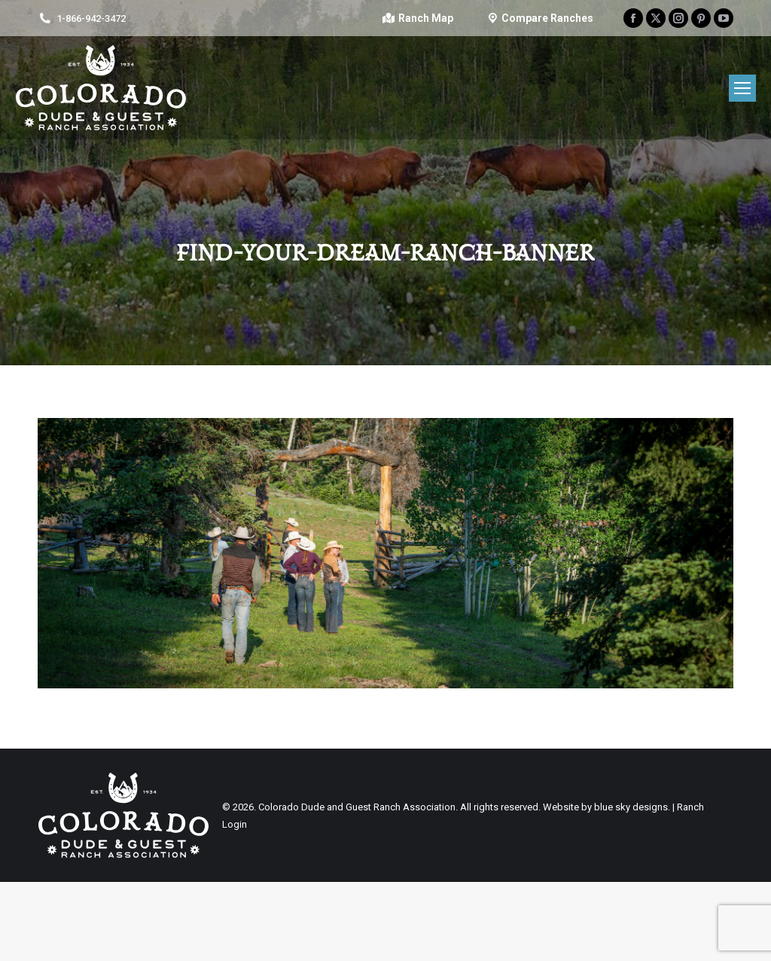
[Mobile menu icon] (742, 88)
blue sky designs (631, 807)
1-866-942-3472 (91, 18)
